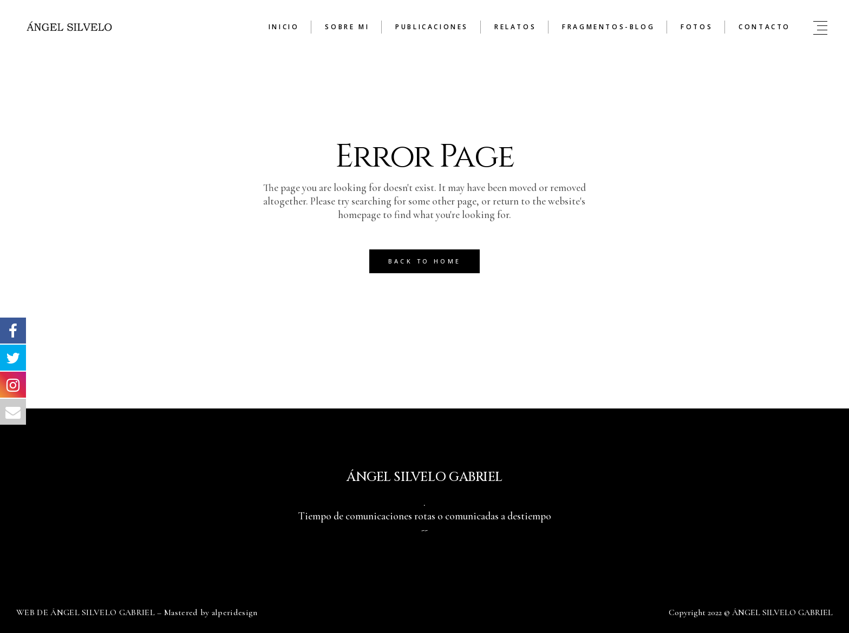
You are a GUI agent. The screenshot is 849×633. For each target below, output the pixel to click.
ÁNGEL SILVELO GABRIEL (782, 612)
